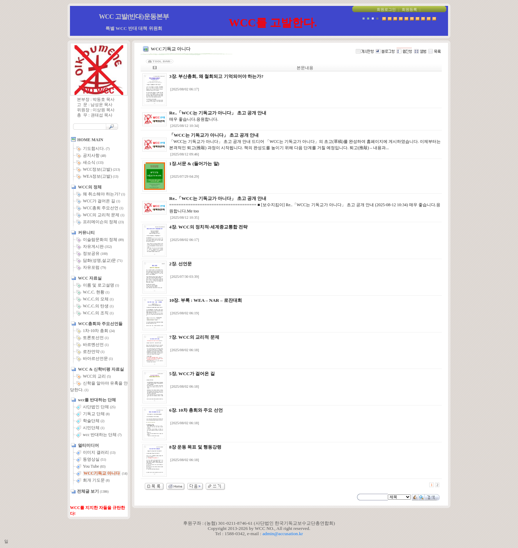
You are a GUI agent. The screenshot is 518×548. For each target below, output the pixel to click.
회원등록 (409, 9)
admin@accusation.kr (282, 533)
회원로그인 (386, 9)
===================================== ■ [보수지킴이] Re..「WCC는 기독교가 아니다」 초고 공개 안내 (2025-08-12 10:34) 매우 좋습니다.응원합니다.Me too (304, 204)
